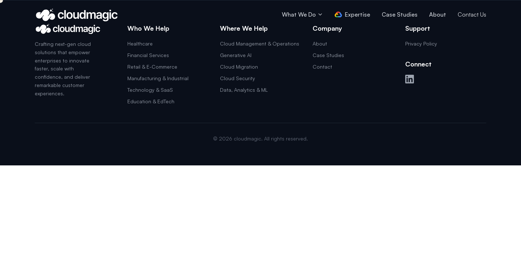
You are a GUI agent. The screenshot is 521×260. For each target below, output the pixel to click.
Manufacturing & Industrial (158, 78)
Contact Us (472, 14)
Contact (322, 67)
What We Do (302, 14)
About (437, 14)
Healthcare (140, 43)
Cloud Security (237, 78)
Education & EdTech (150, 101)
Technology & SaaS (150, 90)
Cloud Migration (239, 67)
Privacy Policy (421, 43)
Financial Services (148, 55)
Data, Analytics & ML (244, 90)
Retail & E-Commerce (152, 67)
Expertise (352, 14)
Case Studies (400, 14)
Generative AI (235, 55)
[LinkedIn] (409, 79)
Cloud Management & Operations (259, 43)
